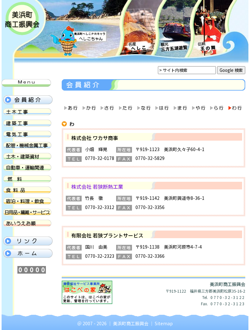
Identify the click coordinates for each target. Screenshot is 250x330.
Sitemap (164, 323)
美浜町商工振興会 (130, 323)
